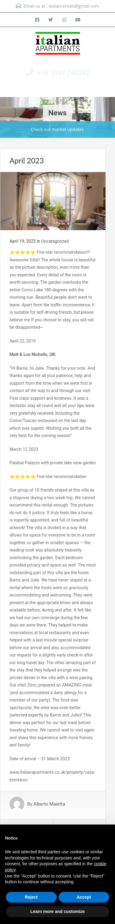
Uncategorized (55, 241)
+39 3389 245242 (64, 72)
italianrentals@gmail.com (73, 6)
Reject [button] (31, 897)
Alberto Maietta (49, 804)
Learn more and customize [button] (57, 911)
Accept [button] (84, 897)
